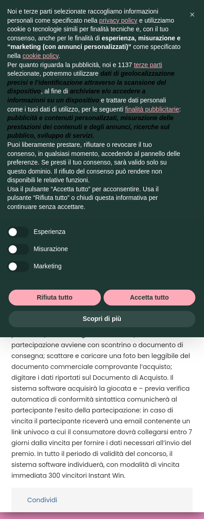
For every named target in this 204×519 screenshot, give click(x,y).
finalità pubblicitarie (152, 109)
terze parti (148, 64)
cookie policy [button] (40, 55)
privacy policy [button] (118, 20)
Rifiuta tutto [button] (55, 297)
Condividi (42, 499)
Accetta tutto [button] (149, 297)
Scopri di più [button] (102, 318)
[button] (192, 14)
